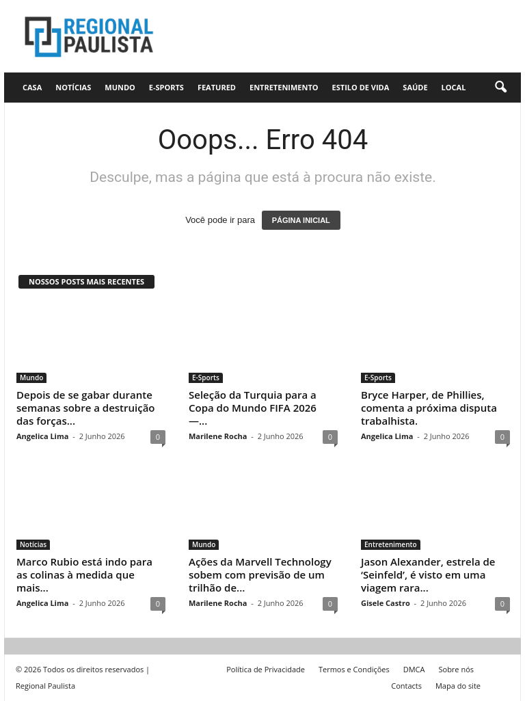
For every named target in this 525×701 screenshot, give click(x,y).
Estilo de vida (361, 87)
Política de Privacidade (265, 669)
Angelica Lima (42, 436)
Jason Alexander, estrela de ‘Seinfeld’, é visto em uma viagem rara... (428, 574)
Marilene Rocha (218, 436)
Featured (217, 87)
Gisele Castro (385, 603)
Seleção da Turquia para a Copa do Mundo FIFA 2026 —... (253, 407)
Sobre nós (456, 669)
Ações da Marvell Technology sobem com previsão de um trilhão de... (260, 574)
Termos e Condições (354, 669)
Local (454, 87)
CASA (32, 87)
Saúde (415, 87)
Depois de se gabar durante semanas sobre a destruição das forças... (85, 407)
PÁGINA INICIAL (301, 220)
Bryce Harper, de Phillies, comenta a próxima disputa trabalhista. (429, 407)
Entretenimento (284, 87)
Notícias (73, 87)
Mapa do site (458, 685)
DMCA (414, 669)
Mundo (120, 87)
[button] (500, 87)
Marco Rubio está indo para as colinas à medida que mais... (84, 574)
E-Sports (166, 87)
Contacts (406, 685)
